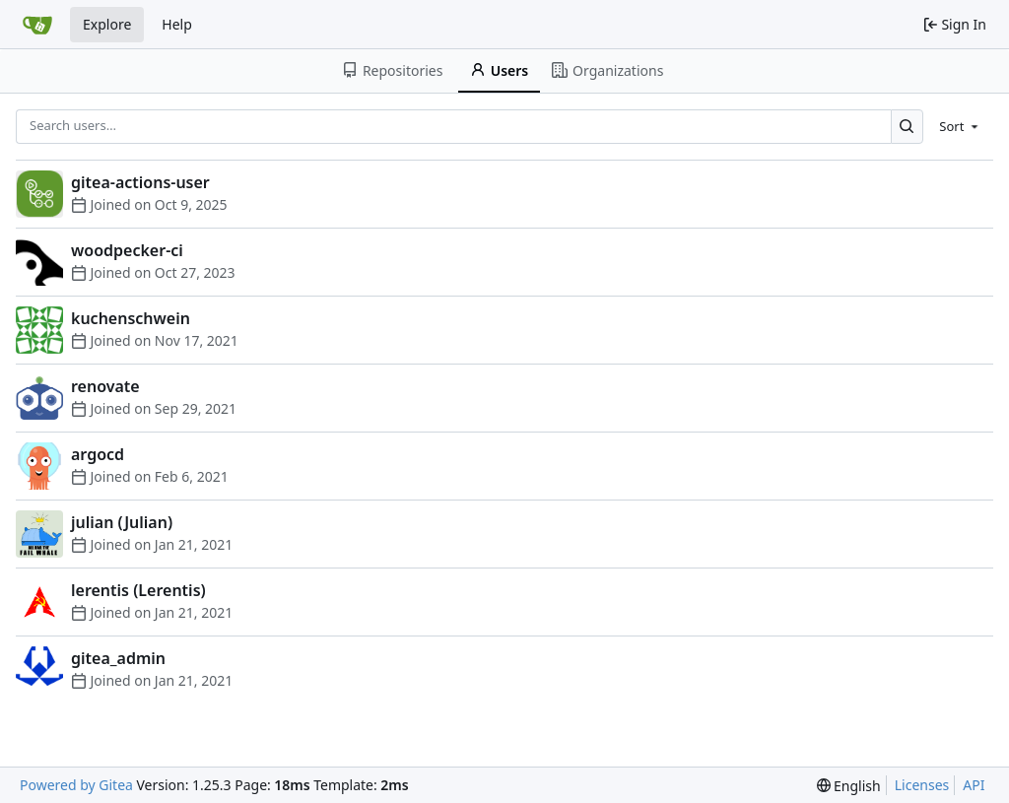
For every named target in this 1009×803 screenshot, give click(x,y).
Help (177, 24)
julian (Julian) (121, 522)
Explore (107, 24)
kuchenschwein (130, 318)
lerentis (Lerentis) (138, 590)
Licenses (922, 784)
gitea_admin (118, 658)
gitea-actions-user (140, 182)
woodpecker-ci (127, 250)
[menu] (960, 126)
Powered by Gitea (76, 784)
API (973, 784)
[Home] (37, 24)
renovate (105, 386)
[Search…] (907, 126)
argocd (97, 454)
